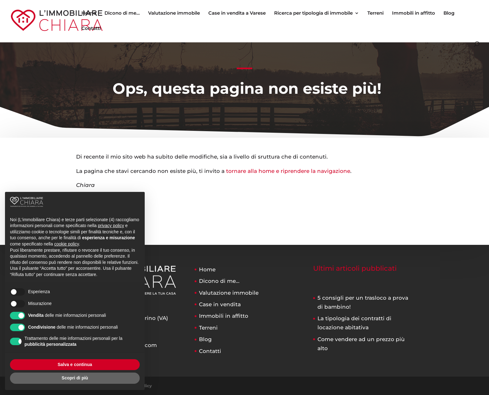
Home (88, 13)
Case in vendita (220, 304)
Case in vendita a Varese (237, 13)
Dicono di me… (122, 13)
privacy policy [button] (111, 225)
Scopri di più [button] (75, 377)
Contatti (91, 28)
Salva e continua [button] (75, 364)
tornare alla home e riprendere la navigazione (288, 171)
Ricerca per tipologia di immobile (313, 13)
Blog (448, 13)
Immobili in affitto (413, 13)
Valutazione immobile (174, 13)
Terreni (375, 13)
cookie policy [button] (66, 243)
